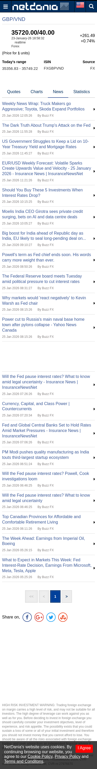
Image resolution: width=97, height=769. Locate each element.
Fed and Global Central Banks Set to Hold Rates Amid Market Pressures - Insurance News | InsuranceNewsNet (46, 430)
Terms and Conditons (23, 761)
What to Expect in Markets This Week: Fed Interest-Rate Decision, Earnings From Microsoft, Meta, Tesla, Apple (47, 565)
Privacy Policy (67, 756)
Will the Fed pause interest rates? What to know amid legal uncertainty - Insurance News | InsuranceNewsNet (46, 382)
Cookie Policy (40, 756)
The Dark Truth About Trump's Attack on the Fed (46, 125)
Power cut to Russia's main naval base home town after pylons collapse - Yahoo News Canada (43, 324)
